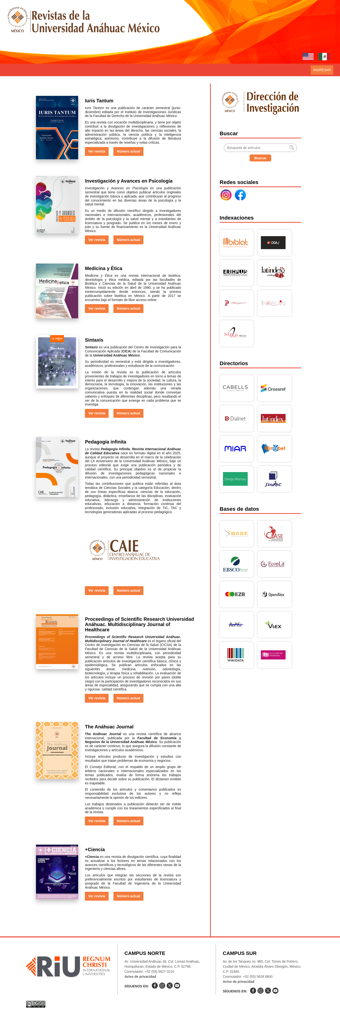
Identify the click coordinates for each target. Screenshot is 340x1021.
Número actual (128, 151)
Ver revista (96, 151)
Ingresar (322, 70)
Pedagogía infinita (105, 441)
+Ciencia (95, 849)
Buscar (260, 158)
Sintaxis (94, 340)
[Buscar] (260, 147)
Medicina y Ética (103, 268)
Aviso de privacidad (140, 976)
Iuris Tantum (99, 100)
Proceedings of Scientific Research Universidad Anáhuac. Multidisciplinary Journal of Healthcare (139, 624)
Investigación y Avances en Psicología (128, 181)
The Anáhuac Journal (109, 726)
